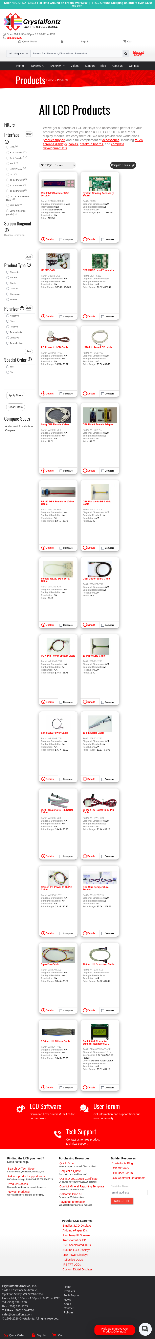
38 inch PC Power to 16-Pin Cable (98, 811)
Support (90, 65)
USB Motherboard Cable (97, 578)
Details (50, 239)
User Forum (106, 1106)
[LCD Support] (26, 1176)
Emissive (14, 337)
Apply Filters (15, 395)
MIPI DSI (16, 205)
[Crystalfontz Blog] (122, 1163)
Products (36, 66)
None (12, 321)
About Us (118, 65)
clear (28, 133)
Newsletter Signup (120, 1186)
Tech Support (81, 1131)
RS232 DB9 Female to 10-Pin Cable (57, 502)
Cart (129, 41)
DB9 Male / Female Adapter (98, 424)
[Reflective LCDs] (73, 1259)
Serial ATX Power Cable (54, 733)
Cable (13, 283)
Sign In (85, 41)
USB (14, 147)
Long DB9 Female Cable (55, 424)
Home (20, 65)
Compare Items (123, 165)
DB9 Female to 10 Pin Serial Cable (57, 811)
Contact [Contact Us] (68, 1308)
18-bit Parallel (18, 191)
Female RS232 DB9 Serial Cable (55, 579)
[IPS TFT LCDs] (72, 1264)
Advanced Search (138, 53)
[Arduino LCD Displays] (76, 1250)
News (67, 1299)
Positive (14, 326)
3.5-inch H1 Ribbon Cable (55, 1041)
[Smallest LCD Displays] (77, 1225)
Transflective (16, 343)
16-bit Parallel (18, 180)
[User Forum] (122, 1173)
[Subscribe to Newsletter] (122, 1201)
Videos (75, 65)
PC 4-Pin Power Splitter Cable (58, 656)
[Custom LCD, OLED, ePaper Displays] (77, 1269)
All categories (18, 53)
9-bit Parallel (18, 185)
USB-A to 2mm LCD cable (97, 347)
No (11, 372)
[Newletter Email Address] (129, 1192)
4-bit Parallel (18, 158)
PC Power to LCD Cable (54, 347)
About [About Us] (67, 1304)
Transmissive (16, 332)
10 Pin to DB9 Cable (94, 656)
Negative (14, 316)
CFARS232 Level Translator (98, 270)
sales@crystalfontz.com (17, 1314)
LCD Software (45, 1106)
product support (54, 140)
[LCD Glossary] (120, 1168)
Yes (12, 366)
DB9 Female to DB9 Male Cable (97, 502)
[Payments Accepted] (73, 1201)
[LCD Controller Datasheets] (128, 1178)
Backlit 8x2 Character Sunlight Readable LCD (96, 1042)
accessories (110, 140)
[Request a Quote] (70, 1171)
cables (73, 144)
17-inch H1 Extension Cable (98, 964)
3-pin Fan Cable (50, 964)
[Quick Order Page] (67, 1163)
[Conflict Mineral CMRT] (82, 1186)
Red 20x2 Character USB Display (55, 194)
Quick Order (27, 41)
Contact (134, 65)
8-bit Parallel (18, 152)
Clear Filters (15, 406)
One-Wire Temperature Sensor (96, 888)
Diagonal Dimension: (14, 235)
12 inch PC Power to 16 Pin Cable (56, 888)
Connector (15, 294)
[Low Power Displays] (75, 1254)
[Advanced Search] (21, 1168)
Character (15, 272)
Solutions (57, 66)
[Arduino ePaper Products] (75, 1230)
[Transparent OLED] (74, 1240)
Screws (13, 299)
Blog (103, 65)
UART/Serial (18, 169)
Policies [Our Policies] (68, 1312)
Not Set (13, 277)
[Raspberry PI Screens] (76, 1235)
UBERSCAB (48, 270)
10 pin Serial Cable (93, 733)
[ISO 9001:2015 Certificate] (78, 1178)
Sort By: (46, 165)
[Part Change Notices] (18, 1184)
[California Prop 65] (71, 1194)
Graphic (14, 288)
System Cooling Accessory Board (98, 194)
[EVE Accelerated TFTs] (77, 1245)
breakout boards (91, 144)
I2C (13, 174)
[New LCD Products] (19, 1191)
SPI (14, 163)
